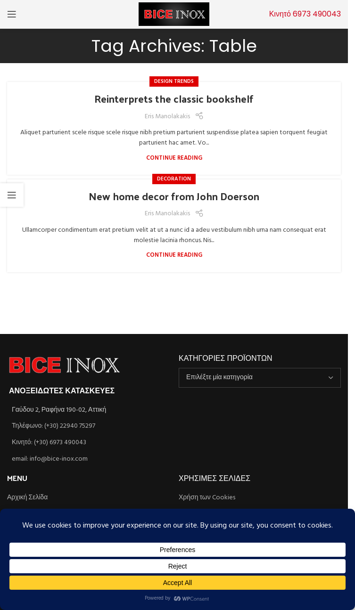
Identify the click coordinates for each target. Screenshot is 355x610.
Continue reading (174, 158)
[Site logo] (174, 14)
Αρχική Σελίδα (27, 498)
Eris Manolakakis (167, 117)
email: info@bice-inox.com (50, 459)
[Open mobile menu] (11, 14)
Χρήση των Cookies (207, 498)
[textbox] (259, 377)
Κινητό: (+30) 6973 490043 (49, 442)
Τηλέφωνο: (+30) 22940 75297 (53, 426)
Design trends (174, 81)
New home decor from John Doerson (174, 196)
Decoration (174, 179)
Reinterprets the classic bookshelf (174, 98)
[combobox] (260, 378)
